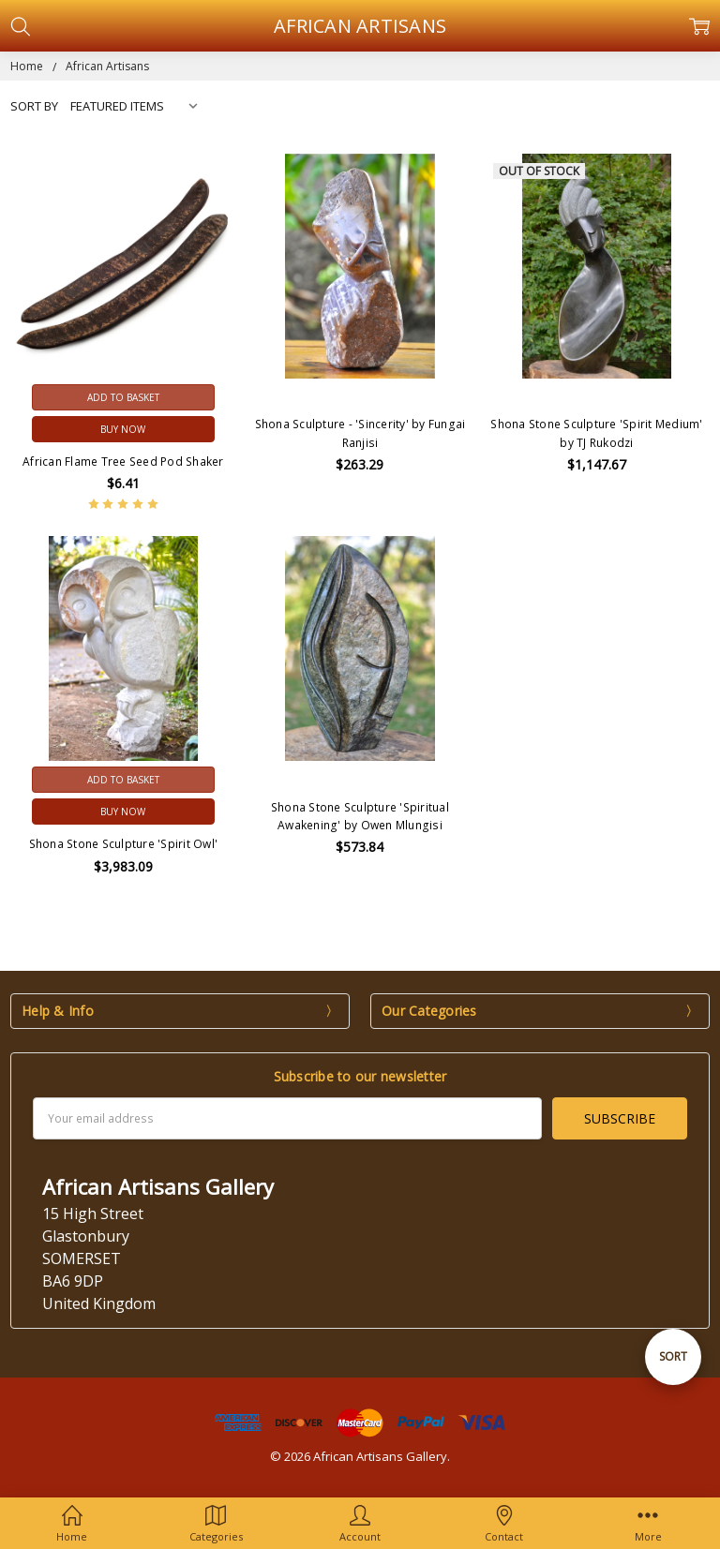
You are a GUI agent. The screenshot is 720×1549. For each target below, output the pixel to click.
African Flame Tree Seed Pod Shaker (123, 461)
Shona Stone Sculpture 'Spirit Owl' (123, 844)
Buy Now (122, 429)
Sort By (34, 105)
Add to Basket (123, 397)
